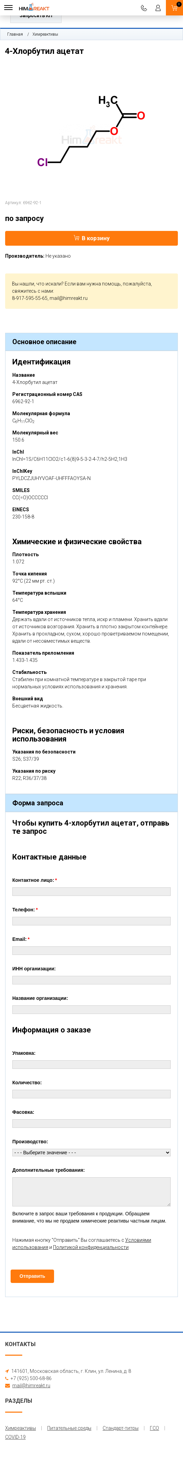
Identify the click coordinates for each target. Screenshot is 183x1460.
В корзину (92, 238)
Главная (15, 34)
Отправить (32, 1276)
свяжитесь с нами (32, 291)
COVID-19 (15, 1437)
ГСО (154, 1428)
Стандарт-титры (121, 1428)
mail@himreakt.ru (69, 298)
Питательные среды (69, 1428)
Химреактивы (45, 34)
